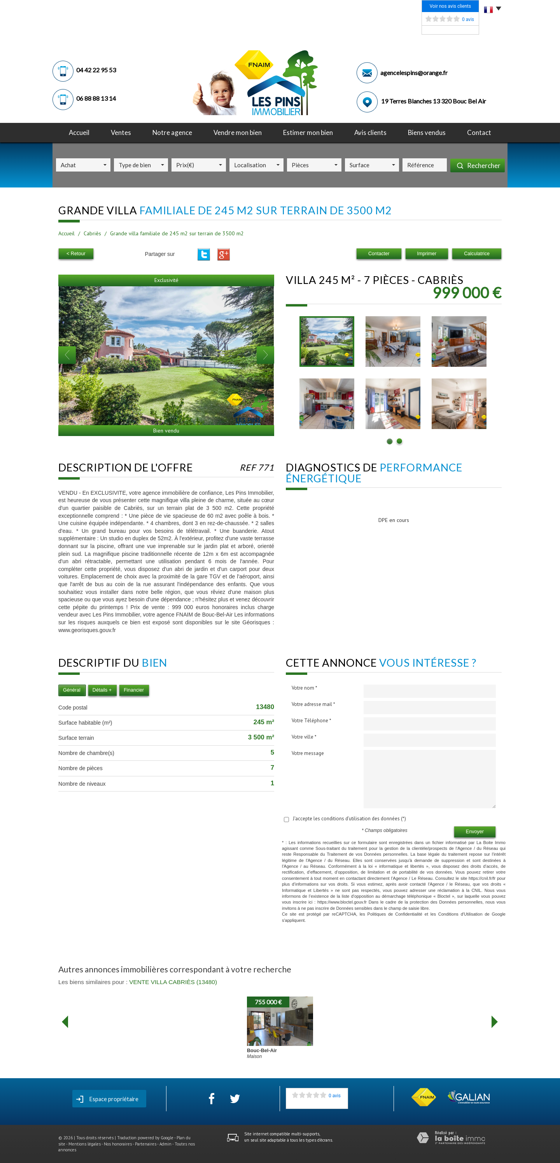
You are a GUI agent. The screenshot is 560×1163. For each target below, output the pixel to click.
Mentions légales (84, 1144)
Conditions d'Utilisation (460, 914)
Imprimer (427, 253)
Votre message (308, 753)
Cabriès (92, 233)
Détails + (102, 690)
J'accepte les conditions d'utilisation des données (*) (349, 818)
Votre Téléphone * (311, 720)
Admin (165, 1144)
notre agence (172, 132)
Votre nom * (304, 688)
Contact (479, 132)
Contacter (379, 253)
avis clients (370, 132)
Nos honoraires (118, 1144)
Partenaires (145, 1144)
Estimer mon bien (308, 132)
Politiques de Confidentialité (395, 914)
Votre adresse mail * (313, 704)
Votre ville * (304, 737)
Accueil (79, 132)
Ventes (121, 132)
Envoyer (475, 831)
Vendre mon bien (238, 132)
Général (71, 690)
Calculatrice (477, 253)
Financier (134, 690)
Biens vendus (427, 132)
